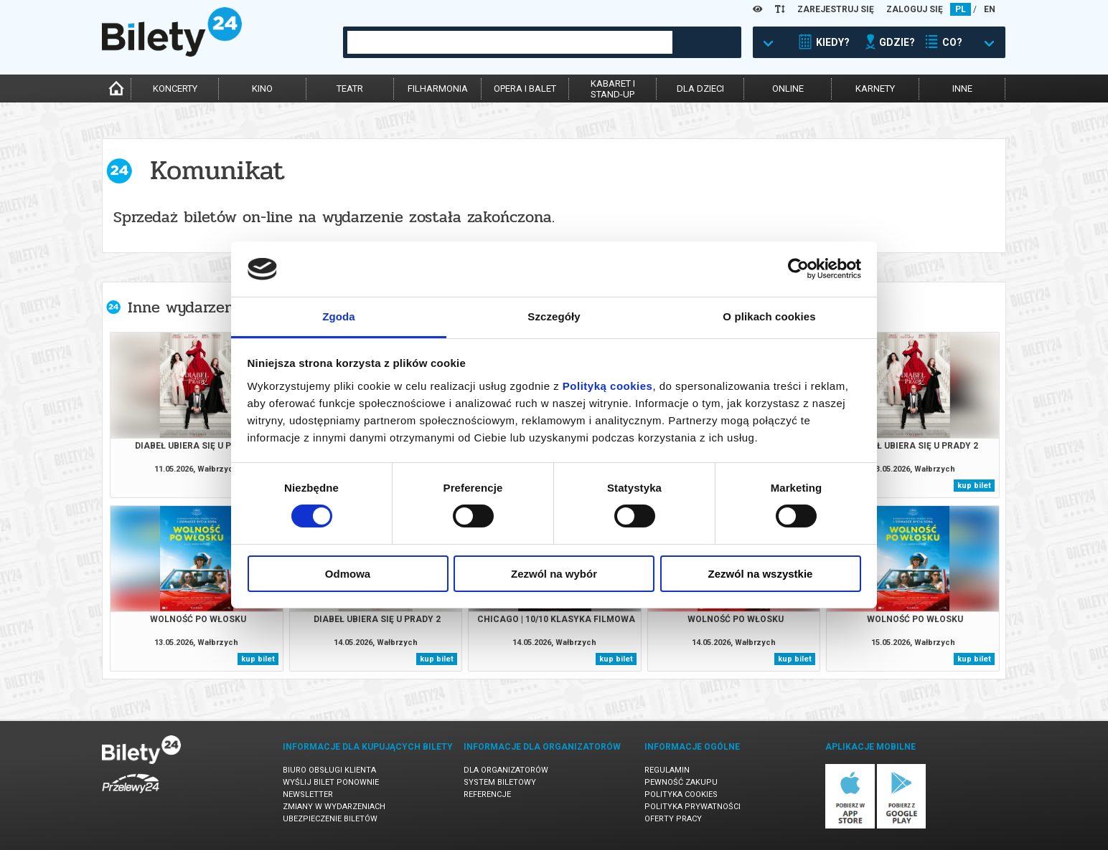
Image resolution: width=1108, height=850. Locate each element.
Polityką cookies (608, 386)
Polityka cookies (681, 794)
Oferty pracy (673, 818)
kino (262, 88)
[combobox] (510, 42)
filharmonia (438, 88)
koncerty (175, 88)
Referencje (487, 794)
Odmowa (347, 574)
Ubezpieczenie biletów (330, 818)
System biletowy (500, 782)
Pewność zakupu (681, 782)
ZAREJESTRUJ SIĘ (835, 9)
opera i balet (525, 88)
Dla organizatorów (506, 770)
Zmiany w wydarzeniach (334, 806)
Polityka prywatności (692, 806)
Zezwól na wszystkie (760, 574)
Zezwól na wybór (554, 574)
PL (960, 9)
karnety (875, 88)
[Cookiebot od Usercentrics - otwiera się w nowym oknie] (798, 269)
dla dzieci (700, 88)
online (788, 88)
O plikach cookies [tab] (769, 316)
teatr (350, 88)
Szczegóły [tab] (553, 316)
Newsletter (308, 794)
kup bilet (974, 485)
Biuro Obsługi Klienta (329, 770)
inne (962, 88)
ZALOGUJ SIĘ (914, 9)
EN (989, 9)
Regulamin (667, 770)
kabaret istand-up (613, 89)
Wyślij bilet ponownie (331, 782)
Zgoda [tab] (338, 316)
